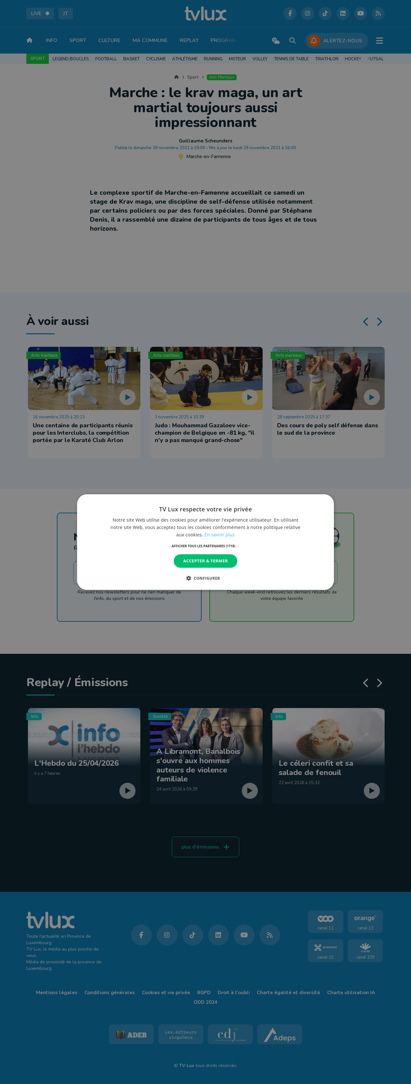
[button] (206, 546)
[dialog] (205, 542)
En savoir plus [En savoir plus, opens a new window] (220, 535)
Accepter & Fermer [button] (205, 561)
